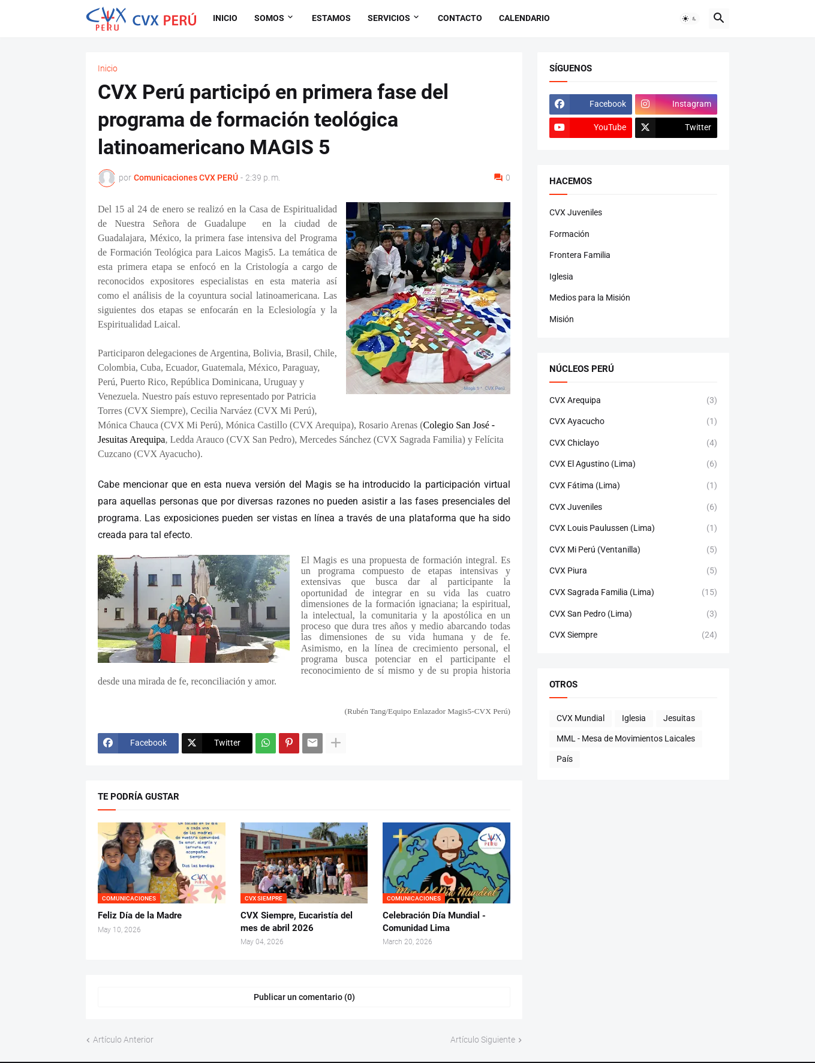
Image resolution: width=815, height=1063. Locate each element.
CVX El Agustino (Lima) (633, 464)
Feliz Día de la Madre (140, 915)
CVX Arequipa (633, 401)
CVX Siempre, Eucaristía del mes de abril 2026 (296, 921)
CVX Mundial (581, 718)
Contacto (460, 18)
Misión (561, 319)
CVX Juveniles (575, 212)
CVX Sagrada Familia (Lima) (633, 593)
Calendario (524, 18)
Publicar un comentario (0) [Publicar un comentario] (304, 997)
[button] (689, 19)
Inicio (225, 18)
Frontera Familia (580, 255)
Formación (569, 234)
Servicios (389, 18)
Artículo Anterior (123, 1039)
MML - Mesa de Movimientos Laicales (626, 738)
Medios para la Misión (589, 297)
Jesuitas (679, 718)
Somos (269, 18)
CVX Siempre (633, 635)
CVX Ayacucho (633, 422)
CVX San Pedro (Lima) (633, 614)
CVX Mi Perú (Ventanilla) (633, 550)
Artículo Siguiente (482, 1039)
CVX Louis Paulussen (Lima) (633, 528)
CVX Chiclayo (633, 443)
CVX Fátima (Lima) (633, 486)
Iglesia (561, 276)
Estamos (331, 18)
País (565, 759)
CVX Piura (633, 571)
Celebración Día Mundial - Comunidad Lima (434, 921)
